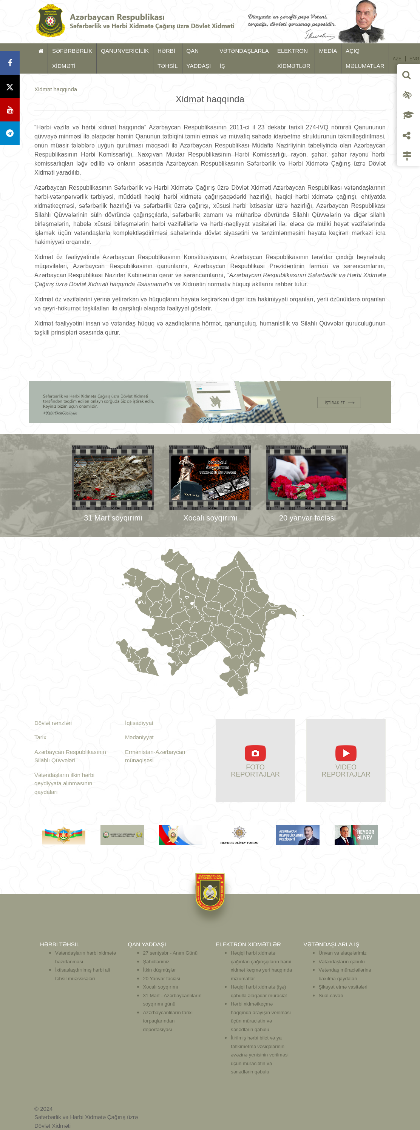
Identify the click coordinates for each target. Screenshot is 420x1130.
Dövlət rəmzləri (53, 723)
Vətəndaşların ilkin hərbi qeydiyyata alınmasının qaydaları (64, 783)
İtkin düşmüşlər (159, 970)
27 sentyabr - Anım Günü (170, 953)
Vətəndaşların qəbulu (342, 961)
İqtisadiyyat (139, 723)
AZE (397, 58)
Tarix (40, 737)
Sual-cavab (331, 995)
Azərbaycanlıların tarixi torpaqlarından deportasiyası (168, 1021)
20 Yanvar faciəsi (161, 978)
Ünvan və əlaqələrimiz (343, 953)
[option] (113, 485)
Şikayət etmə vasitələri (343, 987)
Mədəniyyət (139, 737)
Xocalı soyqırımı (160, 987)
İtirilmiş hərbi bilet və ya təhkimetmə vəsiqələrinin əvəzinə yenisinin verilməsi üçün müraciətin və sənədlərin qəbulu (260, 1055)
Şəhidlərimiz (156, 961)
